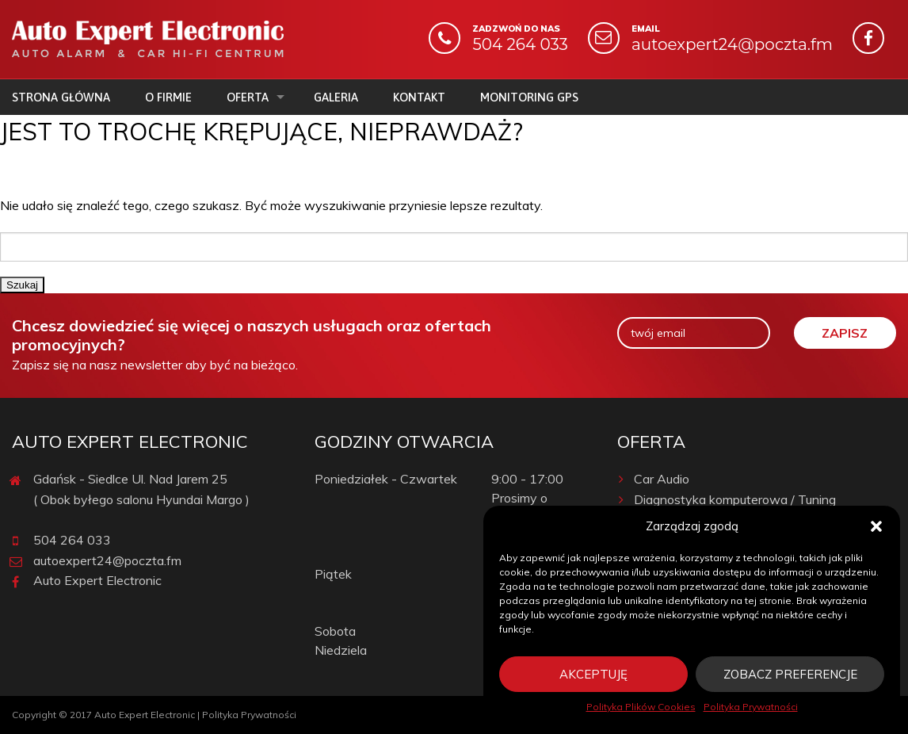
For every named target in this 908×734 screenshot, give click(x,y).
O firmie (168, 97)
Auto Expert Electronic (97, 580)
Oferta (248, 97)
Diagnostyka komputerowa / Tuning (726, 499)
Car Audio (653, 479)
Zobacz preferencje (790, 674)
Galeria (336, 97)
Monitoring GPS (529, 97)
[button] (876, 526)
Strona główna (61, 97)
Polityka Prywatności (751, 707)
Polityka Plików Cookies (641, 707)
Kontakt (419, 97)
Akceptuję (593, 674)
